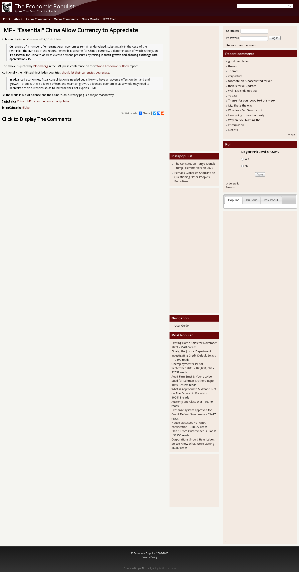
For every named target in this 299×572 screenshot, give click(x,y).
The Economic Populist (44, 6)
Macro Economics (66, 19)
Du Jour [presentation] (251, 200)
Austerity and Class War (187, 402)
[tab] (233, 200)
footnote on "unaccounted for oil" (250, 81)
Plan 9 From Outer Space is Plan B (194, 431)
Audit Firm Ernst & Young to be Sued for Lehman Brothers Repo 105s (193, 381)
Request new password (241, 45)
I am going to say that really (246, 115)
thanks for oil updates (242, 86)
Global (26, 107)
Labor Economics (38, 19)
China (20, 101)
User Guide (182, 325)
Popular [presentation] (233, 200)
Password (232, 38)
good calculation (239, 61)
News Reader (90, 19)
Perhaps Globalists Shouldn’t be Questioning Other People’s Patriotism (194, 177)
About (18, 19)
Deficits (233, 130)
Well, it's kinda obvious (242, 91)
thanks (232, 66)
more (291, 135)
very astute (235, 76)
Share (144, 113)
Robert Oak (25, 39)
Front (6, 19)
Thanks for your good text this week (251, 100)
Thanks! (233, 71)
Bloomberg (40, 66)
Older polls (232, 183)
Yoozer (232, 96)
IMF (28, 101)
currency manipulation (56, 101)
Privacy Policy (149, 557)
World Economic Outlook (112, 66)
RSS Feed (109, 19)
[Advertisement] (188, 88)
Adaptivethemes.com (164, 568)
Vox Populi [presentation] (271, 200)
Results (230, 187)
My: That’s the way (240, 105)
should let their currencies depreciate (85, 72)
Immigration (236, 125)
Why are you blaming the (244, 120)
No (247, 165)
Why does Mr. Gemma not (245, 110)
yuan (36, 101)
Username (233, 31)
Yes (247, 159)
